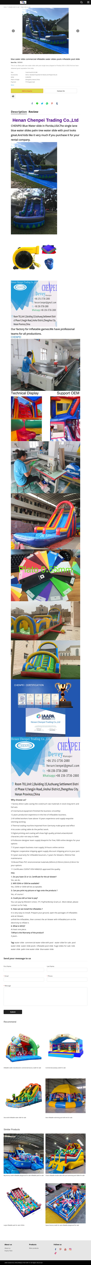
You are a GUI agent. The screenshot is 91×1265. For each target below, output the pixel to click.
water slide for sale (63, 942)
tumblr (57, 103)
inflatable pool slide (45, 946)
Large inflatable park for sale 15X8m (14, 1225)
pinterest (52, 103)
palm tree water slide (30, 949)
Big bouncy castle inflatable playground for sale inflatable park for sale (24, 1175)
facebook (32, 103)
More (12, 85)
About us (7, 1248)
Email (6, 976)
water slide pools (28, 946)
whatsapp (47, 103)
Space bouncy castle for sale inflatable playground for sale (62, 1225)
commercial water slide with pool (39, 942)
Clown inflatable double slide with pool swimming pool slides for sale (65, 1175)
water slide (19, 942)
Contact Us (61, 91)
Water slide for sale (25, 7)
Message (7, 986)
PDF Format (13, 96)
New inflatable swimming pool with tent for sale (58, 1117)
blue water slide (47, 949)
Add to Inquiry (27, 91)
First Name (7, 966)
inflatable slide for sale (13, 7)
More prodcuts (34, 1248)
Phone (49, 976)
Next (77, 30)
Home (5, 7)
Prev (13, 30)
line (37, 103)
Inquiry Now (8, 1251)
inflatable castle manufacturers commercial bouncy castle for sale (22, 1068)
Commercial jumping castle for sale (55, 1068)
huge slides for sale (62, 946)
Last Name (50, 966)
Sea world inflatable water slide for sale (15, 1117)
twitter (42, 103)
